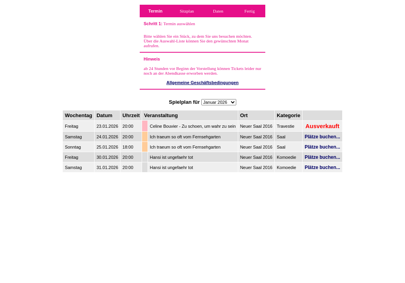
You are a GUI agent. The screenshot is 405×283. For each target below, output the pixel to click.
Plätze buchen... (322, 137)
